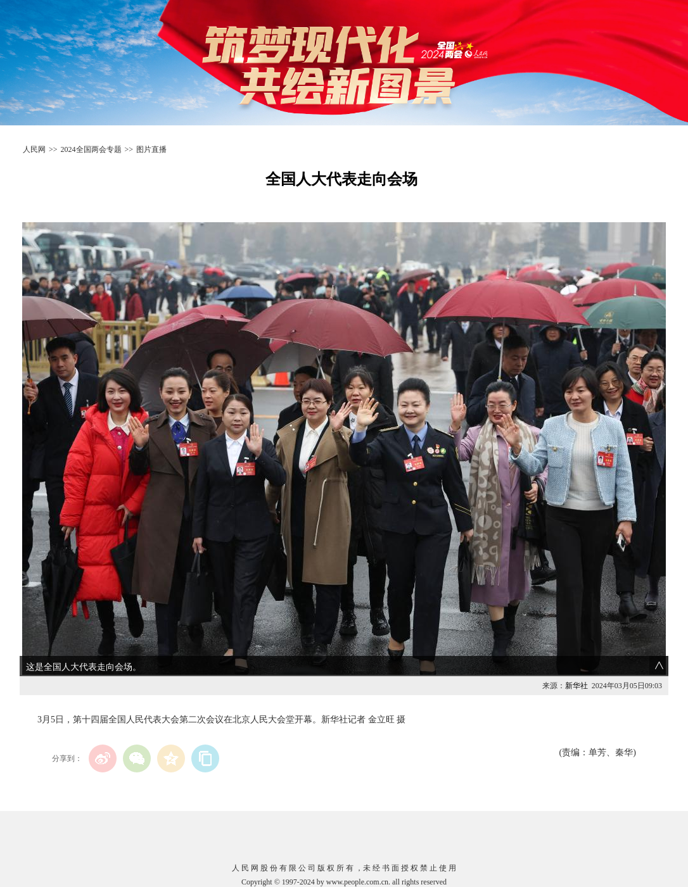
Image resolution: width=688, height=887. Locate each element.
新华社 (576, 685)
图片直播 (151, 149)
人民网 (34, 149)
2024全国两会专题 (91, 149)
